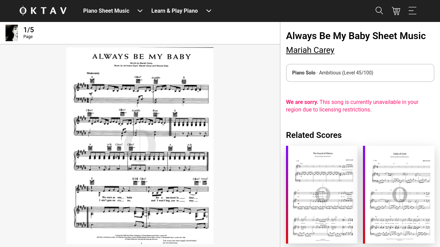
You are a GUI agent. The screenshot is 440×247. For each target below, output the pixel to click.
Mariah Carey (310, 50)
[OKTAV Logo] (43, 11)
